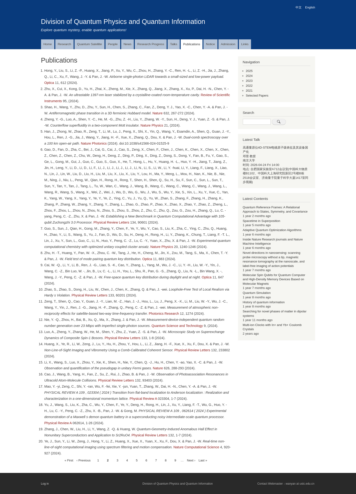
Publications (191, 44)
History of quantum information (264, 302)
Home (47, 44)
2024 (249, 76)
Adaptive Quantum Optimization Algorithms (272, 230)
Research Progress (150, 44)
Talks (173, 44)
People (113, 44)
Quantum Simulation (257, 293)
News (127, 44)
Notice (210, 44)
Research (64, 44)
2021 (249, 90)
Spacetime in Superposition (261, 221)
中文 (299, 7)
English (310, 7)
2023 (249, 80)
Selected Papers (257, 95)
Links (244, 44)
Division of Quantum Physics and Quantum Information (123, 21)
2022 (249, 85)
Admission (228, 44)
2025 (249, 71)
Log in (45, 483)
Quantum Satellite (89, 44)
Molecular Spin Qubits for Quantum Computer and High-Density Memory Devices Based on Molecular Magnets (274, 279)
